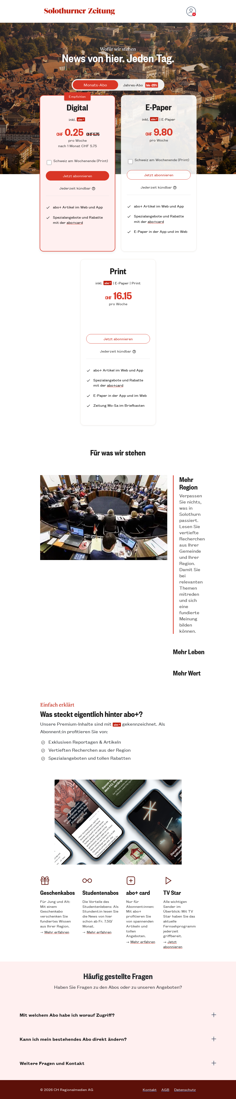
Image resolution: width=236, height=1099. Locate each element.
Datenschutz (185, 1089)
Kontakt (150, 1089)
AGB (165, 1089)
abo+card (75, 222)
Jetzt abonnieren (172, 944)
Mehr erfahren (56, 931)
